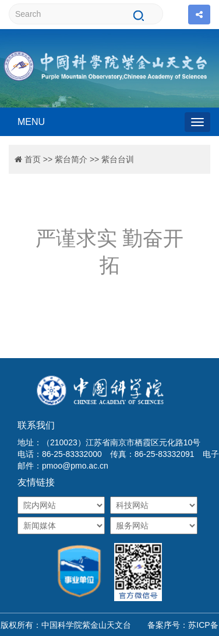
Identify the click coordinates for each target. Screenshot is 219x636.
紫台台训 (117, 159)
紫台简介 (71, 159)
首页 (32, 159)
